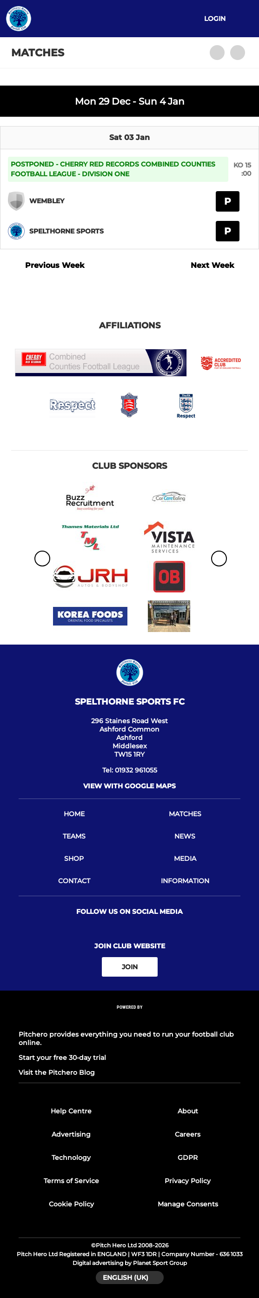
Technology (71, 1157)
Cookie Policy (71, 1204)
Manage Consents (188, 1204)
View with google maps (129, 786)
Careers (187, 1134)
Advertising (71, 1134)
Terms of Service (71, 1181)
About (188, 1111)
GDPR (188, 1157)
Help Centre (71, 1111)
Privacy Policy (188, 1181)
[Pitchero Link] (129, 1019)
